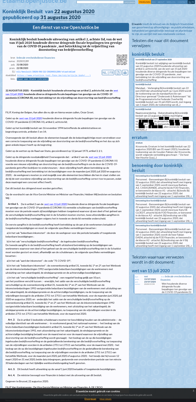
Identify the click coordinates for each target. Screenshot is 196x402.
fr (193, 2)
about (161, 2)
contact (182, 2)
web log (171, 2)
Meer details (105, 399)
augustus (71, 11)
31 (43, 17)
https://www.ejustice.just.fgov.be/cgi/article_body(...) (54, 75)
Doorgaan (90, 398)
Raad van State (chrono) (32, 79)
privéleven (144, 2)
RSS (154, 2)
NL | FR (108, 73)
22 (57, 11)
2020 (88, 11)
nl (190, 2)
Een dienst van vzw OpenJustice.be (66, 27)
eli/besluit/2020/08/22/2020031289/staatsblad (46, 71)
